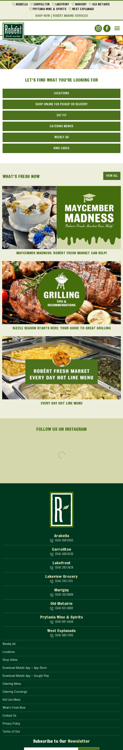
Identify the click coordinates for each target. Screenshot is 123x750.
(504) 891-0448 (64, 622)
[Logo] (13, 31)
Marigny (81, 4)
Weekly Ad (61, 137)
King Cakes (61, 148)
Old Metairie (101, 4)
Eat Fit (62, 115)
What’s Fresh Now (14, 708)
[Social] (98, 28)
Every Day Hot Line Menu (61, 404)
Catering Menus (61, 126)
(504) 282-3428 (64, 567)
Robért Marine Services (70, 16)
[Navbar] (117, 28)
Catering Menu (12, 684)
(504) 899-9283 (64, 540)
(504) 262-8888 (64, 595)
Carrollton (41, 4)
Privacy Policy (11, 723)
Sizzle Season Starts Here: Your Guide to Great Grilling (61, 328)
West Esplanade (83, 9)
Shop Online (10, 660)
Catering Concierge (15, 692)
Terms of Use (11, 731)
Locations (61, 93)
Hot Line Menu (11, 700)
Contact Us (9, 715)
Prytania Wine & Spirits (49, 9)
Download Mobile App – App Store (25, 668)
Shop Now (42, 16)
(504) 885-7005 (64, 635)
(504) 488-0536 (64, 554)
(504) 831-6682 (64, 608)
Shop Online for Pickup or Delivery (61, 104)
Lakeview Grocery (61, 577)
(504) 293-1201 (64, 581)
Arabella (22, 4)
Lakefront (62, 4)
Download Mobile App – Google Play (26, 676)
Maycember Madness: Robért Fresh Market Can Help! (61, 253)
